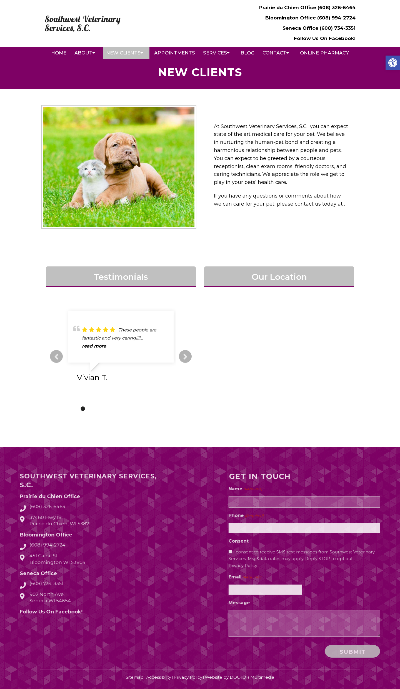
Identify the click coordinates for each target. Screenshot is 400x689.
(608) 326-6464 (337, 7)
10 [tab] (149, 408)
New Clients (123, 53)
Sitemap (135, 677)
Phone (310, 516)
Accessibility (158, 677)
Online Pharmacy (324, 53)
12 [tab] (166, 408)
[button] (393, 63)
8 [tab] (133, 408)
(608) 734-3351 (338, 28)
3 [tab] (91, 408)
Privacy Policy (307, 565)
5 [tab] (108, 408)
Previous (56, 356)
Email (309, 577)
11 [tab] (158, 408)
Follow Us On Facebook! (325, 38)
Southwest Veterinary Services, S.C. (82, 23)
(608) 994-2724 (336, 18)
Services (215, 53)
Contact (274, 53)
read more (94, 346)
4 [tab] (99, 408)
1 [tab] (74, 408)
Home (58, 53)
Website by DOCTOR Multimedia (239, 677)
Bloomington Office (291, 18)
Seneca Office (301, 28)
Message (303, 602)
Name (310, 489)
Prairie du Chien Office (288, 7)
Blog (247, 53)
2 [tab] (83, 408)
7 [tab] (124, 408)
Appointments (174, 53)
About (83, 53)
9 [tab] (141, 408)
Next (185, 356)
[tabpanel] (120, 348)
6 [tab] (116, 408)
